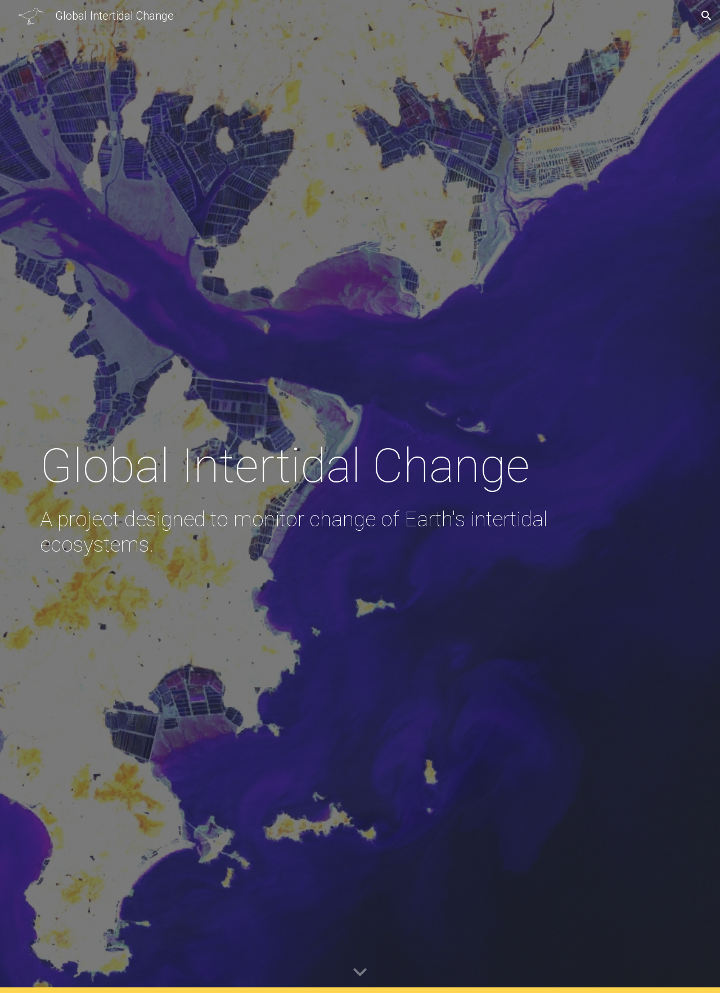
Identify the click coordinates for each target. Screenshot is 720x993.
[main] (304, 496)
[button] (706, 15)
